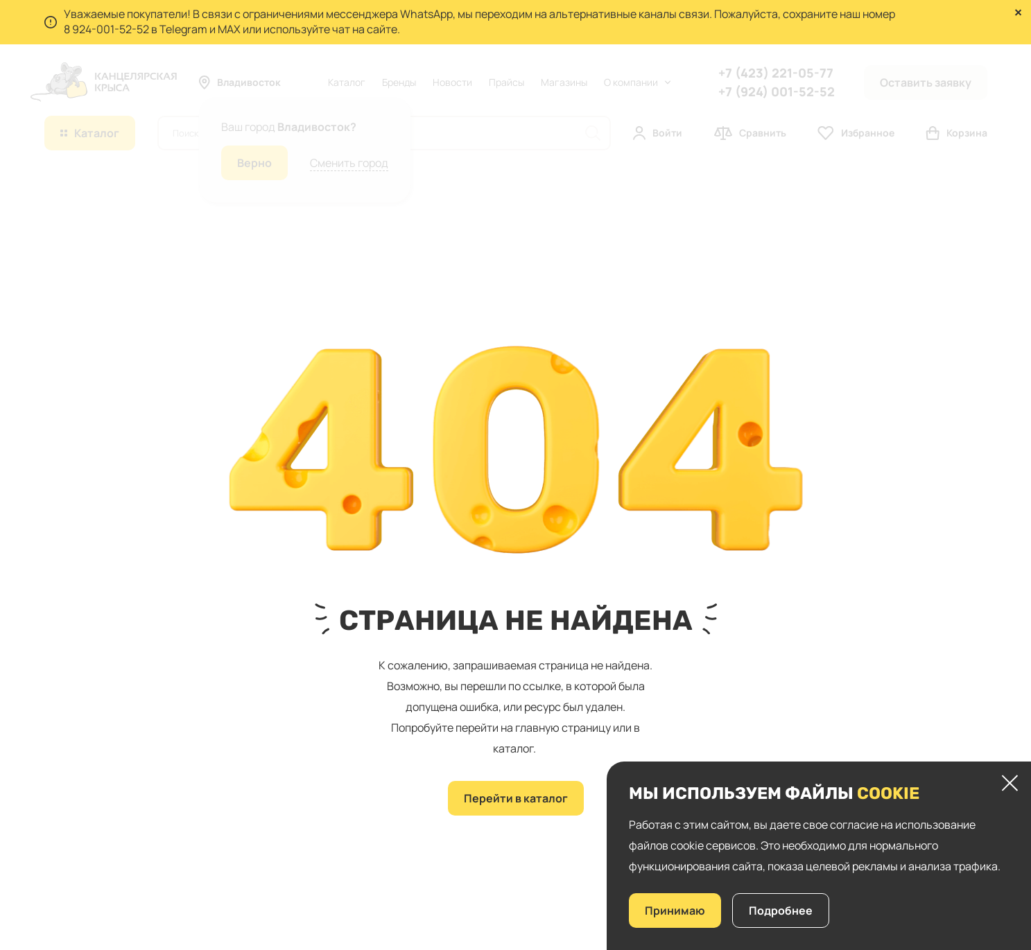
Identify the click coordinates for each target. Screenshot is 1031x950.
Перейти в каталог (516, 798)
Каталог (346, 82)
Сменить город (349, 162)
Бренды (399, 82)
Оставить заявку (925, 82)
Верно (254, 162)
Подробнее (781, 910)
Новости (452, 82)
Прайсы (506, 82)
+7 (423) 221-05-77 (775, 72)
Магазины (564, 82)
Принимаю (675, 910)
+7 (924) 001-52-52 (776, 91)
